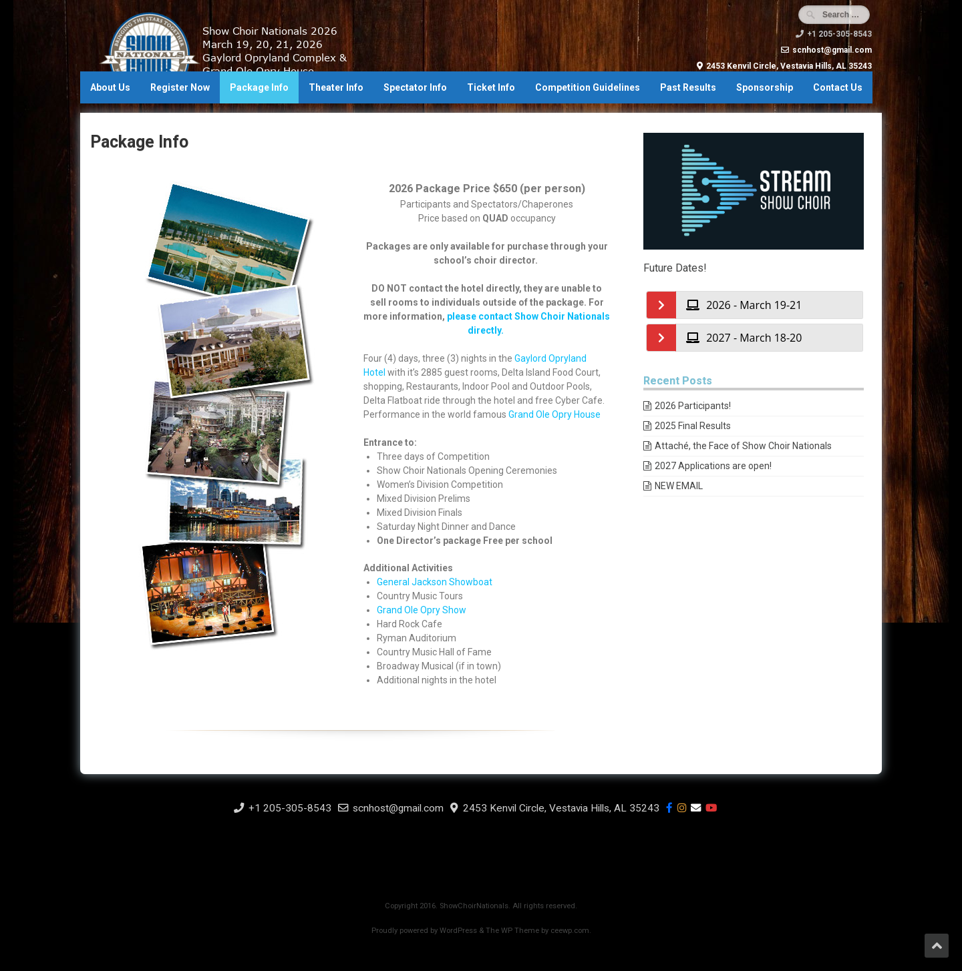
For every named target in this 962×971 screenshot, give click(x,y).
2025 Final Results (693, 425)
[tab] (769, 305)
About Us (110, 87)
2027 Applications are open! (713, 465)
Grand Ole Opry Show (421, 610)
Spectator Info (415, 87)
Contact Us (837, 87)
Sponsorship (764, 87)
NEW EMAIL (679, 485)
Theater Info (336, 87)
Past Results (688, 87)
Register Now (180, 87)
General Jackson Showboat (434, 582)
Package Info (259, 87)
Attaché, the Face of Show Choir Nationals (743, 445)
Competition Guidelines (587, 87)
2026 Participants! (693, 405)
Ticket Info (491, 87)
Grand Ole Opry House (554, 414)
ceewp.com (569, 930)
